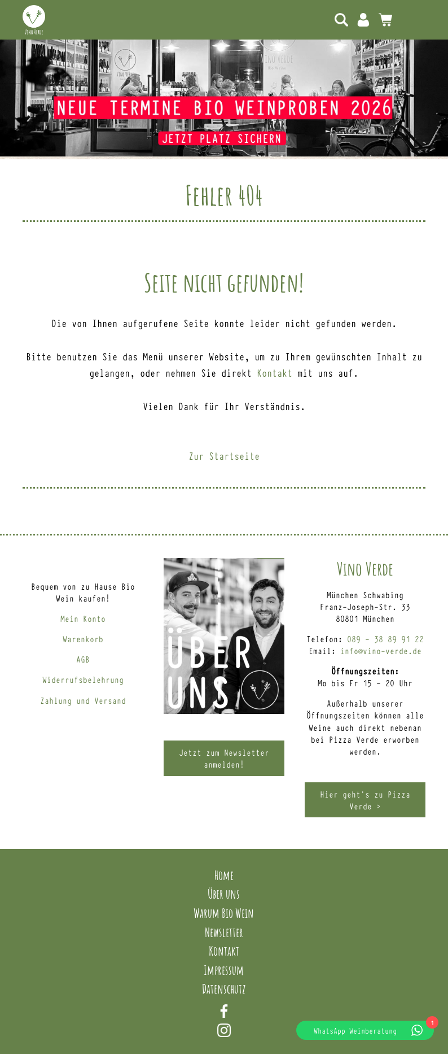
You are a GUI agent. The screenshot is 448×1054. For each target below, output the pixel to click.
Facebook (224, 1011)
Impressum (224, 970)
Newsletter (224, 932)
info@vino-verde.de (380, 650)
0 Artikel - (385, 20)
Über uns (224, 893)
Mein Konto (363, 20)
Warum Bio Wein (224, 913)
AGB (83, 658)
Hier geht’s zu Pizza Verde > (365, 799)
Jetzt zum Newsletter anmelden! (224, 758)
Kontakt (274, 372)
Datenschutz (224, 988)
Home (224, 875)
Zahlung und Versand (83, 700)
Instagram (224, 1030)
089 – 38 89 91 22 (385, 638)
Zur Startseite (224, 455)
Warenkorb (83, 638)
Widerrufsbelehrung (83, 679)
